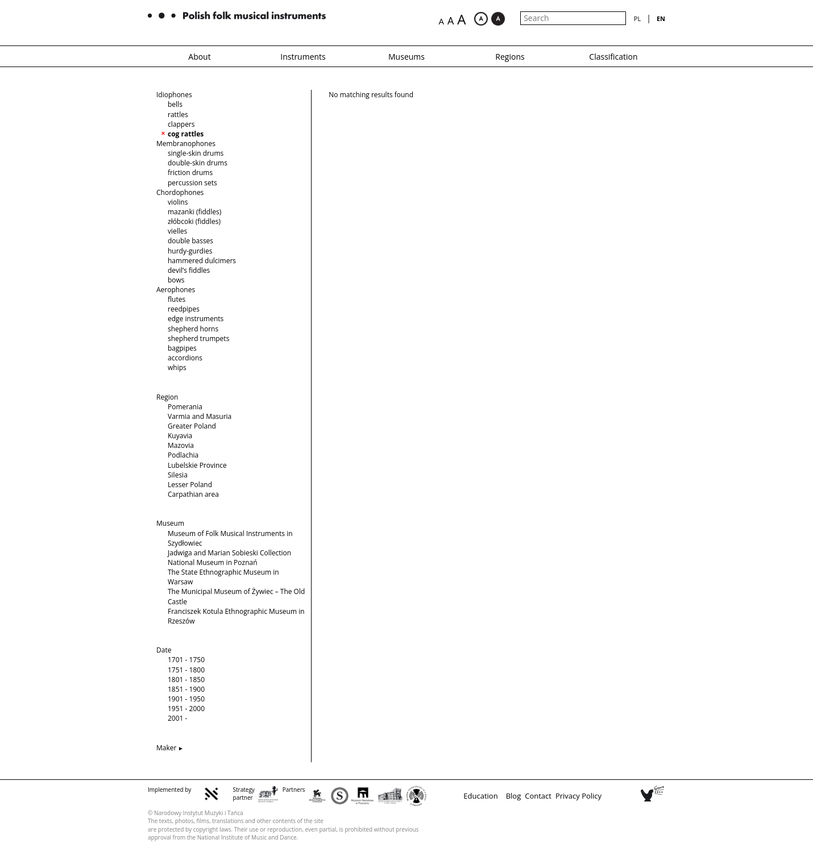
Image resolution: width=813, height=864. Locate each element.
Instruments (303, 56)
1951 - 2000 (186, 708)
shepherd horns (193, 329)
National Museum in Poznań (213, 562)
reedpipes (184, 309)
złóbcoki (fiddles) (194, 221)
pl (637, 18)
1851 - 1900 (186, 689)
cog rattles (186, 134)
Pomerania (185, 407)
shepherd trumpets (198, 338)
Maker (166, 748)
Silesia (178, 475)
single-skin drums (195, 153)
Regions (509, 56)
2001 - (177, 718)
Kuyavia (180, 436)
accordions (185, 358)
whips (177, 367)
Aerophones (175, 289)
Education (480, 796)
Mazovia (181, 445)
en (661, 18)
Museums (406, 56)
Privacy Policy (578, 796)
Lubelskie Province (197, 465)
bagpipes (182, 348)
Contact (538, 796)
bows (176, 280)
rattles (178, 114)
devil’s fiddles (189, 270)
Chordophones (180, 192)
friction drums (190, 172)
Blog (513, 796)
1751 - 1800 (186, 670)
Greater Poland (192, 426)
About (199, 56)
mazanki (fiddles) (194, 212)
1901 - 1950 (186, 699)
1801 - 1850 (186, 679)
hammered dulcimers (202, 260)
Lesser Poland (190, 484)
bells (175, 104)
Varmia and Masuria (199, 416)
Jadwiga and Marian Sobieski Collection (229, 553)
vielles (177, 231)
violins (178, 202)
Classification (613, 56)
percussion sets (192, 183)
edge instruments (195, 318)
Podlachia (183, 455)
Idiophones (174, 94)
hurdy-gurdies (190, 251)
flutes (176, 299)
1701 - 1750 (186, 659)
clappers (181, 124)
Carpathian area (193, 494)
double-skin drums (197, 163)
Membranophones (185, 143)
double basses (190, 241)
